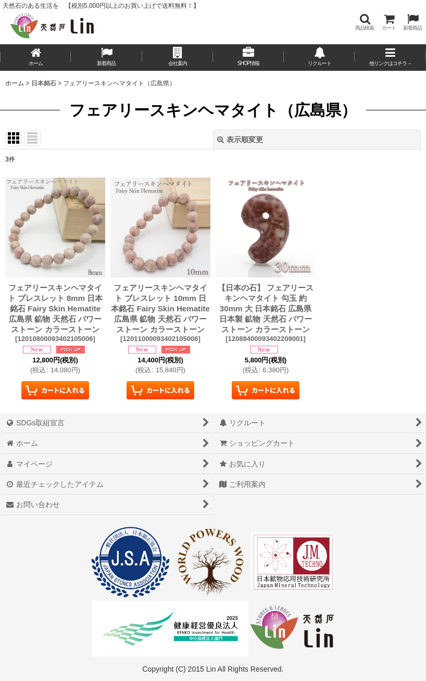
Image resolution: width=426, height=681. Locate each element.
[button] (364, 22)
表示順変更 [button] (240, 139)
